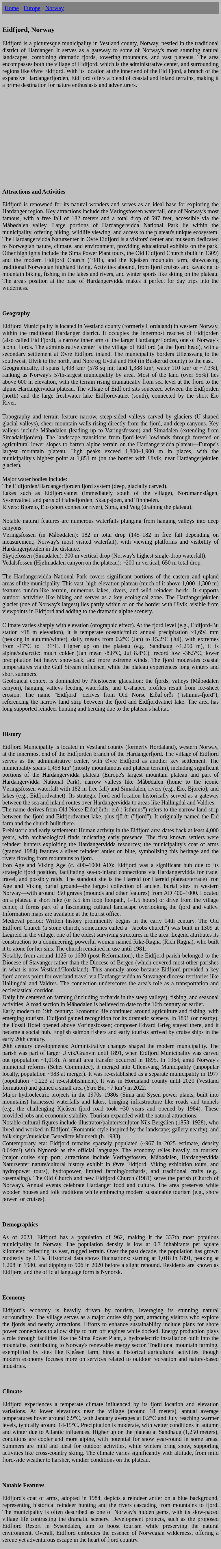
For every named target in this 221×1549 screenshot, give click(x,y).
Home (12, 8)
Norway (54, 8)
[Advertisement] (110, 141)
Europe (32, 8)
